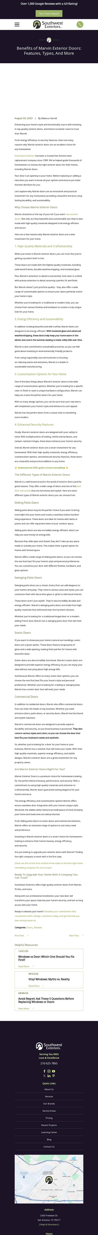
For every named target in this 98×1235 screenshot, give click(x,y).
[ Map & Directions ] (49, 1186)
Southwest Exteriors (25, 117)
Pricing (49, 1079)
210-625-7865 (49, 1025)
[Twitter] (44, 1037)
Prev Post (21, 897)
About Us (49, 1051)
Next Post (76, 897)
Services (49, 1058)
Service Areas (49, 1072)
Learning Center (49, 1094)
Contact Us (49, 1108)
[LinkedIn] (48, 1037)
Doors (29, 889)
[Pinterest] (53, 1037)
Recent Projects (49, 1086)
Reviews (38, 889)
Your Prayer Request (49, 13)
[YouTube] (53, 1032)
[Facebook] (44, 1032)
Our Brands (49, 1065)
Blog (49, 1101)
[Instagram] (48, 1032)
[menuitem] (18, 1229)
